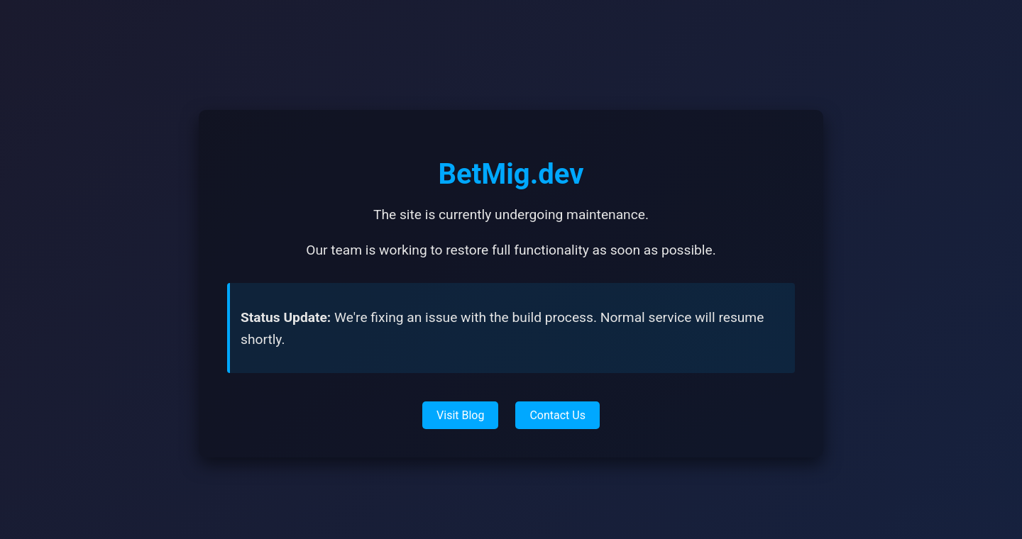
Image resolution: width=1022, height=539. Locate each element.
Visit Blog (460, 415)
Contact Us (557, 415)
